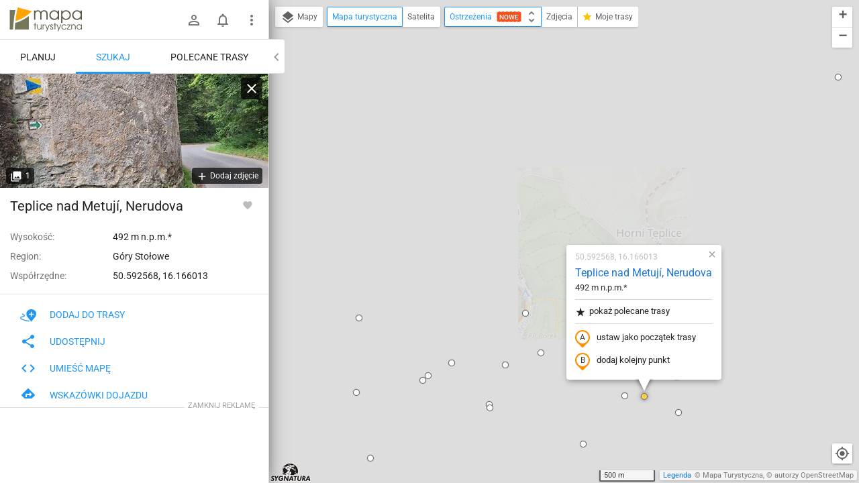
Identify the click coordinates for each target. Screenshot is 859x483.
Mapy (299, 17)
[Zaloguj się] (194, 20)
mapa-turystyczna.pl (45, 19)
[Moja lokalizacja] (842, 453)
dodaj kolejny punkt (542, 206)
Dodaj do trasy (72, 315)
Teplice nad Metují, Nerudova (563, 117)
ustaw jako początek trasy (555, 183)
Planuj (38, 57)
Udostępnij (62, 341)
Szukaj (113, 57)
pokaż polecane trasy (542, 156)
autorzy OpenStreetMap (814, 475)
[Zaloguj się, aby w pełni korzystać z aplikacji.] (247, 204)
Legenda (677, 475)
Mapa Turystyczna (733, 475)
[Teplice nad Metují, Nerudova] (134, 131)
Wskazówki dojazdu (84, 395)
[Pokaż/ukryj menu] (251, 20)
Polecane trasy (209, 57)
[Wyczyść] (251, 88)
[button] (278, 163)
